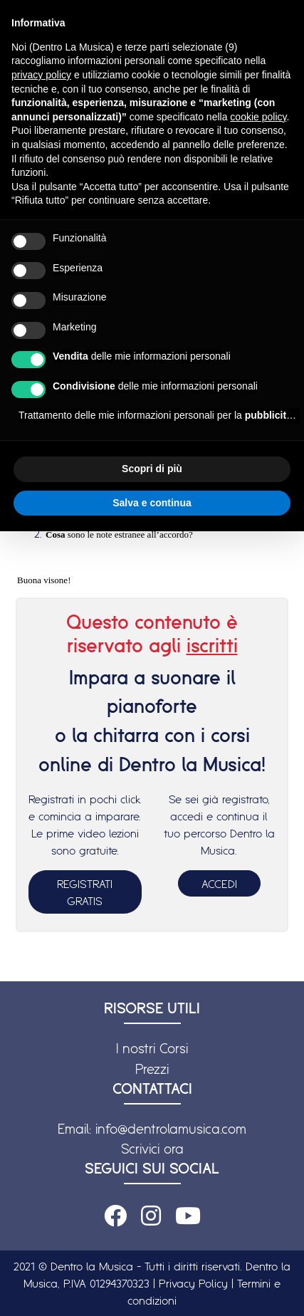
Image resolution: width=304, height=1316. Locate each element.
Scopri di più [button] (152, 468)
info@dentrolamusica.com (170, 1128)
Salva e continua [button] (151, 502)
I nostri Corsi (152, 1048)
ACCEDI (219, 884)
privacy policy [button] (41, 74)
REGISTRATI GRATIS (84, 892)
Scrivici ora (152, 1148)
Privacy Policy (193, 1283)
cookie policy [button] (258, 116)
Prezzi (152, 1068)
